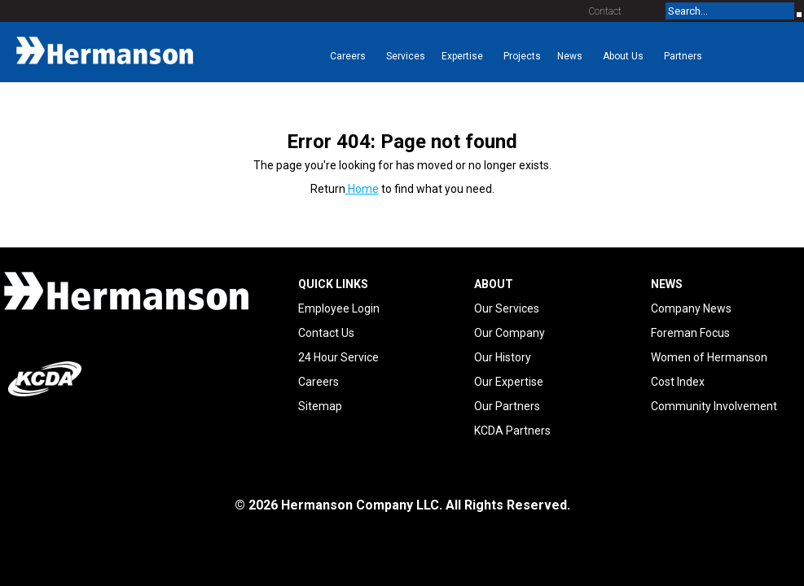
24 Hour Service (338, 357)
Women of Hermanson (709, 357)
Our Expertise (508, 381)
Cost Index (678, 381)
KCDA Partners (512, 430)
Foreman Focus (690, 332)
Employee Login (339, 308)
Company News (691, 308)
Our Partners (507, 406)
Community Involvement (714, 406)
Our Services (506, 308)
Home (362, 188)
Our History (502, 357)
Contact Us (326, 332)
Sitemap (320, 406)
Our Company (509, 332)
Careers (318, 381)
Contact (605, 11)
